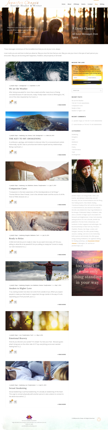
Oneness (30, 135)
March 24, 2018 (50, 135)
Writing (102, 4)
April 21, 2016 (42, 385)
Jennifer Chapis (14, 85)
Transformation (42, 185)
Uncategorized (22, 85)
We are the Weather (18, 89)
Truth (34, 135)
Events (83, 4)
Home (63, 4)
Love (26, 135)
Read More (61, 104)
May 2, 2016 (40, 335)
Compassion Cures (18, 188)
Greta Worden (78, 124)
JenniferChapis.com (77, 246)
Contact (90, 4)
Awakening (22, 135)
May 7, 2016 (58, 285)
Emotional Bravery (18, 338)
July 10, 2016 (46, 235)
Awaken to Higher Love (20, 288)
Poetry (74, 147)
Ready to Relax (16, 238)
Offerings (76, 4)
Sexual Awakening (18, 388)
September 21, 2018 (35, 85)
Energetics (27, 235)
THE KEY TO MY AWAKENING (25, 138)
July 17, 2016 (53, 185)
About (69, 4)
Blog (96, 4)
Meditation (30, 185)
